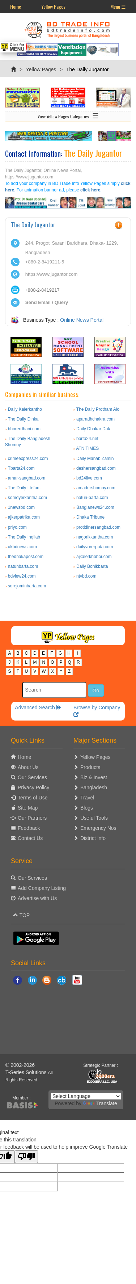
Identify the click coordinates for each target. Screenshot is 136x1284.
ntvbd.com (86, 576)
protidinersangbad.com (98, 527)
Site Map (28, 808)
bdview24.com (22, 576)
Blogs (86, 808)
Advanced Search (38, 707)
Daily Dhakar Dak (93, 428)
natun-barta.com (92, 497)
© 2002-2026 (20, 1065)
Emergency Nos (98, 828)
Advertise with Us (37, 898)
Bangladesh (93, 787)
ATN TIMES (87, 448)
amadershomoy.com (95, 487)
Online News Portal (81, 320)
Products (90, 767)
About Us (28, 767)
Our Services (32, 777)
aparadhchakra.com (95, 419)
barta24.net (87, 438)
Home (15, 6)
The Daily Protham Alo (97, 409)
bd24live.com (89, 478)
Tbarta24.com (21, 468)
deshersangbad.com (96, 468)
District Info (93, 838)
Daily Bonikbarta (92, 566)
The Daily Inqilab (24, 537)
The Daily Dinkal (23, 419)
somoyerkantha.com (27, 497)
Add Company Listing (42, 888)
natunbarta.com (23, 566)
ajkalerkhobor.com (93, 556)
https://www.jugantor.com (51, 274)
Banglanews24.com (95, 507)
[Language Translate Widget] (86, 1096)
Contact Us (30, 838)
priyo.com (17, 527)
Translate (100, 1103)
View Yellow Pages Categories (68, 115)
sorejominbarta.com (27, 585)
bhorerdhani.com (24, 428)
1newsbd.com (21, 507)
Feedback (29, 828)
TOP (21, 915)
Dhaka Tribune (90, 517)
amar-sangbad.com (26, 478)
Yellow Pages (53, 6)
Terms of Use (32, 798)
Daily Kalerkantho (25, 409)
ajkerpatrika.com (24, 517)
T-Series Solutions (26, 1072)
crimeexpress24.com (28, 458)
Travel (87, 798)
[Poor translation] (26, 1156)
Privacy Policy (33, 787)
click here (90, 190)
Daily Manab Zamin (95, 458)
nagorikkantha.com (94, 537)
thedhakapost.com (25, 556)
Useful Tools (94, 818)
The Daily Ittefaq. (24, 487)
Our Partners (32, 818)
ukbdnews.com (22, 546)
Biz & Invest (93, 777)
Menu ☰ (118, 6)
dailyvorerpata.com (94, 546)
